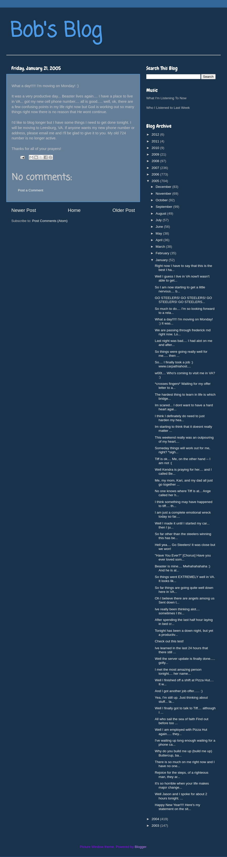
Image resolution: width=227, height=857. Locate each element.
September (164, 207)
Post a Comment (30, 190)
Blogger (140, 847)
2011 (156, 141)
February (163, 253)
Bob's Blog (56, 31)
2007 (156, 168)
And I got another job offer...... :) (179, 691)
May (159, 233)
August (161, 213)
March (161, 246)
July (159, 220)
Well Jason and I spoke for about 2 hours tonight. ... (181, 796)
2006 (156, 174)
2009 (156, 154)
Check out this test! (169, 641)
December (164, 187)
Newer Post (23, 210)
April (159, 240)
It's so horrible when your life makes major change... (182, 785)
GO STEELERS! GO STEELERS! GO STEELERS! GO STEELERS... (183, 300)
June (160, 227)
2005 (156, 181)
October (162, 200)
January (162, 260)
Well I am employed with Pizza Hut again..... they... (181, 732)
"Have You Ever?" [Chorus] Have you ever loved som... (183, 557)
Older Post (123, 210)
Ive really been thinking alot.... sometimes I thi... (177, 611)
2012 (156, 134)
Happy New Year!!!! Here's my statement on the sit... (177, 807)
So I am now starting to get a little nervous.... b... (180, 289)
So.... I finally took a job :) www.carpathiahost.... (174, 364)
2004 (156, 819)
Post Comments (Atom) (50, 221)
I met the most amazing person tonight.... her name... (178, 671)
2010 (156, 148)
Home (74, 210)
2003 (156, 825)
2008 (156, 161)
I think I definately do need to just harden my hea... (180, 418)
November (164, 193)
